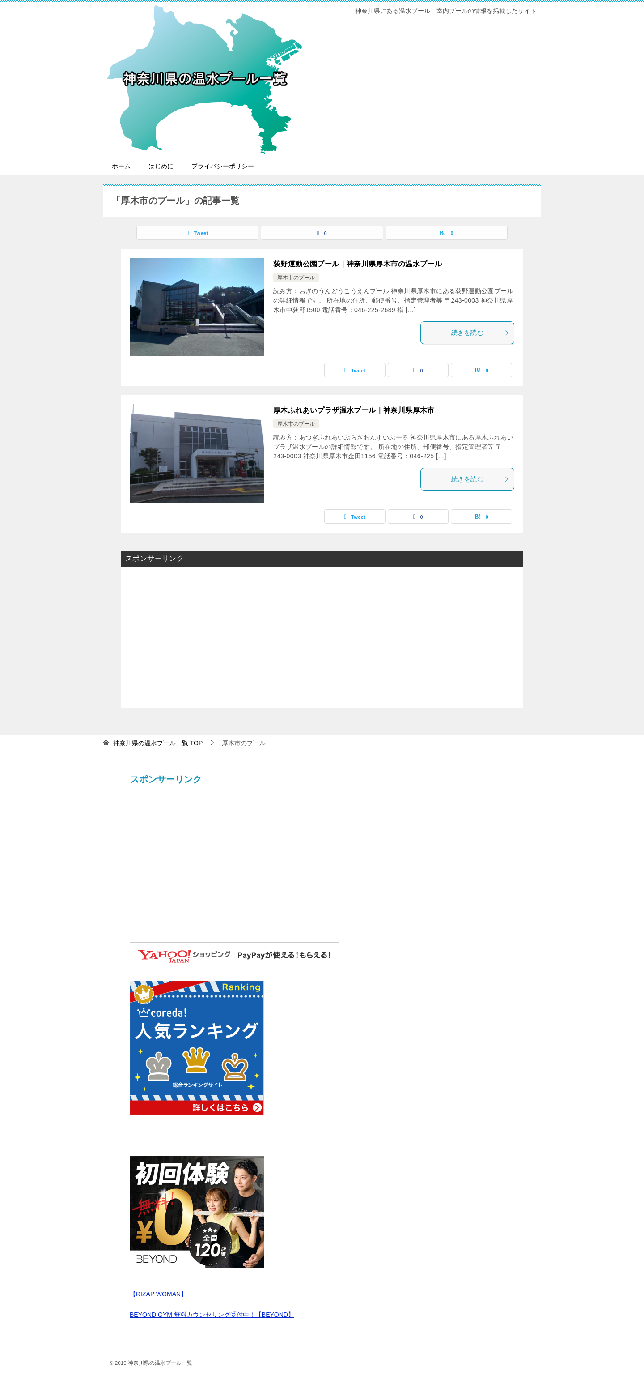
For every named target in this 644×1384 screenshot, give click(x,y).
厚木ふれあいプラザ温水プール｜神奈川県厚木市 (354, 410)
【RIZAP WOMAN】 (158, 1294)
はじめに (161, 166)
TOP (158, 743)
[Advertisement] (322, 636)
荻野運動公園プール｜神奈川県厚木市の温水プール (357, 264)
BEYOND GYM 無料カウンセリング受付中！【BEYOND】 (212, 1314)
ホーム (121, 166)
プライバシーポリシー (222, 166)
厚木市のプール (296, 277)
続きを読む (480, 332)
